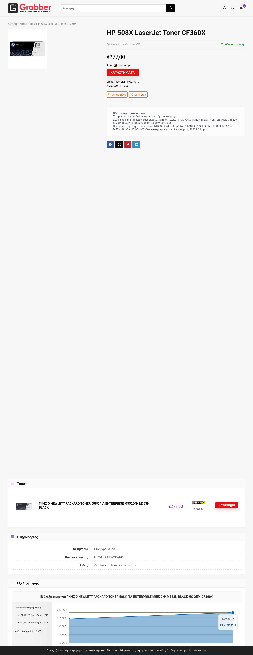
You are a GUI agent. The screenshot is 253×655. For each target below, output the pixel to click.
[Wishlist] (232, 8)
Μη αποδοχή (179, 650)
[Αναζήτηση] (170, 8)
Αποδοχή (162, 650)
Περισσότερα (197, 650)
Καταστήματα (122, 72)
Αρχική (12, 23)
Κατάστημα (27, 23)
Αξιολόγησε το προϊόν (118, 44)
